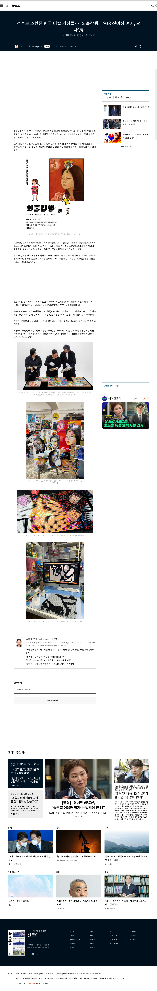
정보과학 (93, 939)
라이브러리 (114, 939)
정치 (72, 931)
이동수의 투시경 (113, 97)
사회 (72, 935)
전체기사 (93, 947)
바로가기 (138, 399)
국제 (92, 935)
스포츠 (73, 943)
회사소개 (19, 974)
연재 (111, 931)
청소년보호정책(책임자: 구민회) (89, 974)
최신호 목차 (114, 935)
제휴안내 (43, 974)
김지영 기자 (32, 639)
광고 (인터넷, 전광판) (31, 974)
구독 (47, 46)
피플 (92, 943)
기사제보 (133, 931)
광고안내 (133, 939)
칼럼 (72, 947)
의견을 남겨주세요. (23, 689)
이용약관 (58, 974)
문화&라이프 (75, 939)
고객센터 (51, 974)
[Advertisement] (49, 281)
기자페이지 (114, 943)
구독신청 (133, 935)
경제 (92, 931)
